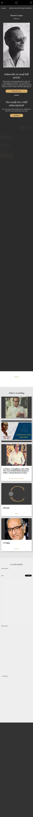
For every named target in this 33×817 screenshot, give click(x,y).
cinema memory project (16, 478)
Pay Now (16, 115)
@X (2, 575)
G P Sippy (6, 543)
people (3, 8)
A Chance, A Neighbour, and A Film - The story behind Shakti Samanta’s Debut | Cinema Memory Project (16, 471)
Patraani (6, 508)
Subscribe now (16, 91)
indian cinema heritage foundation (20, 8)
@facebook (4, 626)
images (16, 377)
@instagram (4, 568)
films (16, 513)
